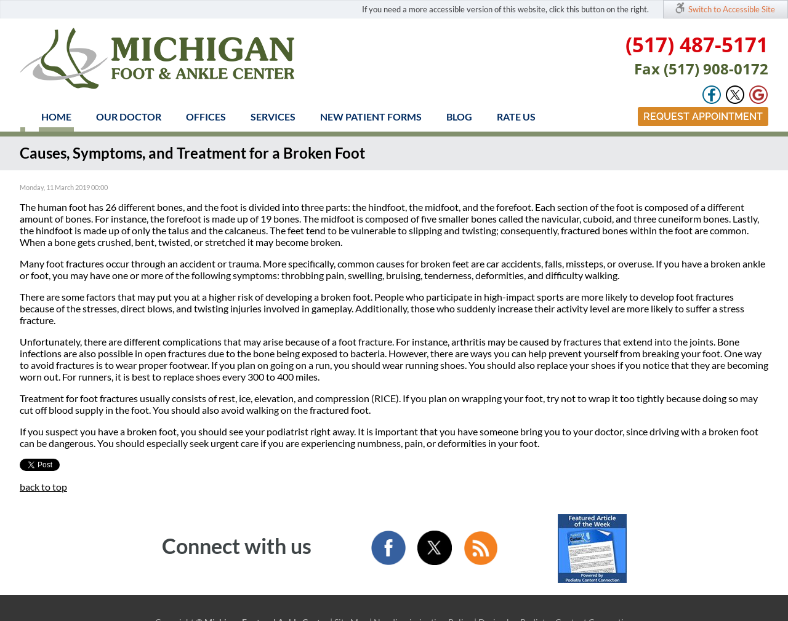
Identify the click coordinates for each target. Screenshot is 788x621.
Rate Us (516, 116)
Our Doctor (128, 116)
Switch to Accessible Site (731, 9)
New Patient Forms (371, 116)
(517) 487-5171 (696, 44)
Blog (459, 116)
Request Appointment (703, 116)
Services (273, 116)
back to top (43, 486)
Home (56, 116)
